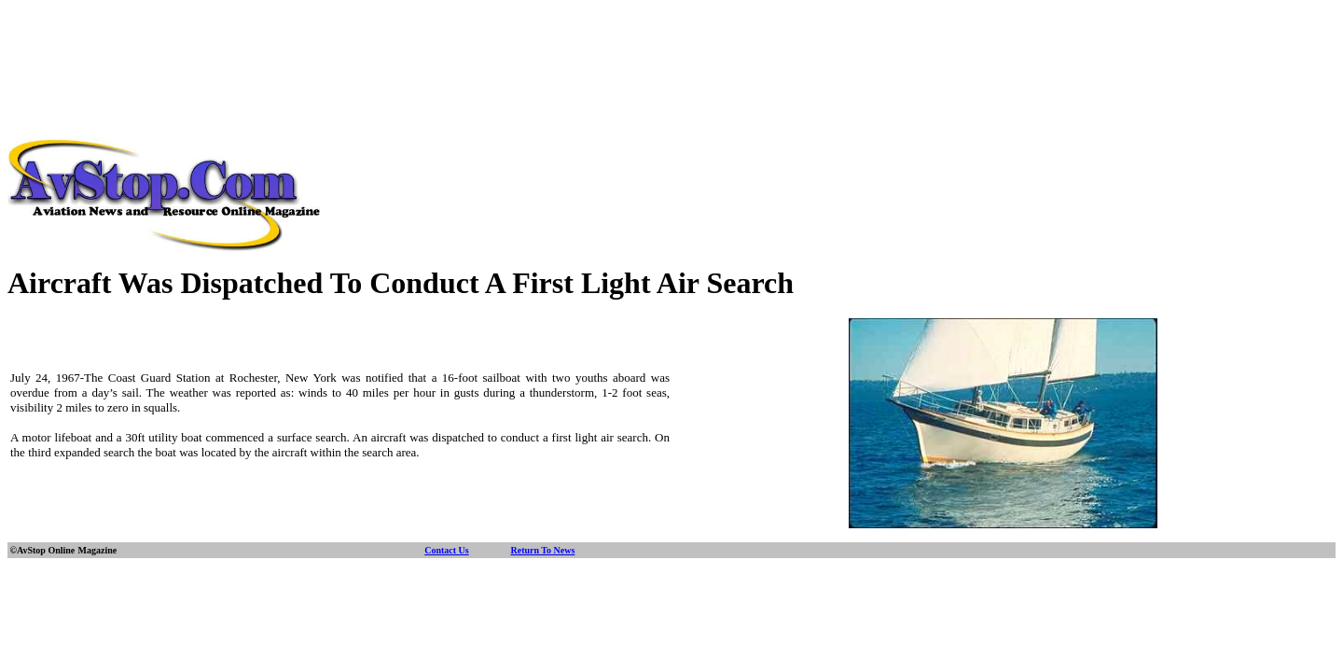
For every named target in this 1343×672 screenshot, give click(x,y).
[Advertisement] (671, 49)
